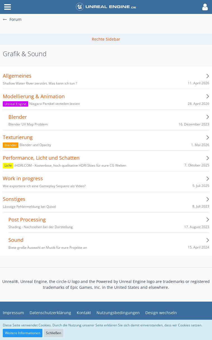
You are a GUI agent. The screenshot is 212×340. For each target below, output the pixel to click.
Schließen (53, 333)
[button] (7, 7)
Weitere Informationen (22, 333)
